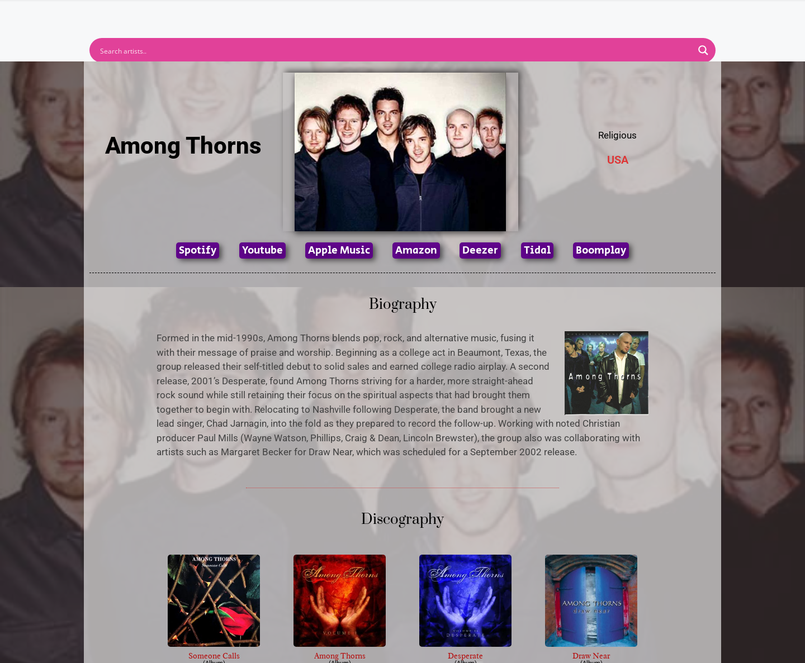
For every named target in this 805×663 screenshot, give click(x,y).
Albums (353, 15)
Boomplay (601, 250)
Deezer (480, 250)
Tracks (406, 15)
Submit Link (467, 15)
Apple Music (339, 250)
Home (253, 15)
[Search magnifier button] (703, 50)
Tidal (537, 250)
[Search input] (395, 50)
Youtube (262, 250)
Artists (301, 15)
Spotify (197, 250)
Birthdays (539, 15)
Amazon (416, 250)
